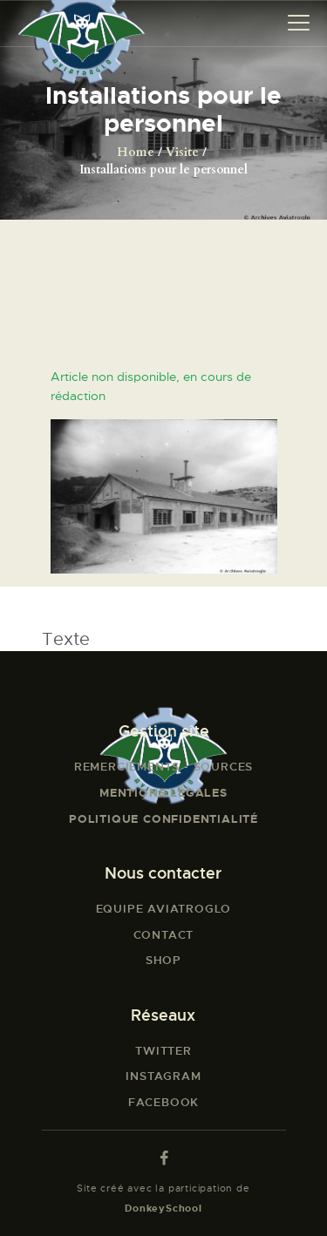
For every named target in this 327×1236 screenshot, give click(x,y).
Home (135, 152)
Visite (182, 152)
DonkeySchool (163, 1208)
